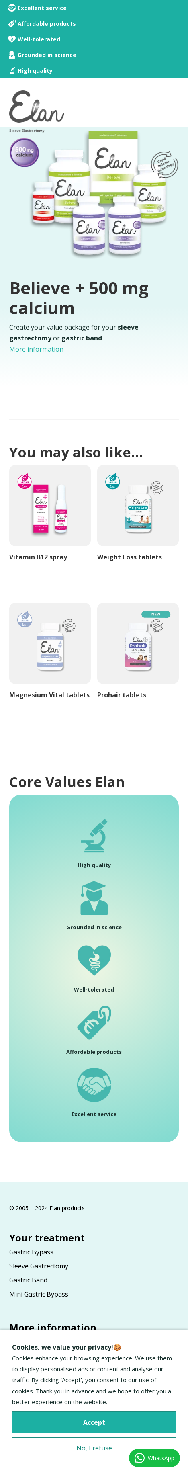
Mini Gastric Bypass (38, 1294)
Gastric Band (28, 1280)
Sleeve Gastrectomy (38, 1266)
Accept (94, 1422)
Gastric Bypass (31, 1252)
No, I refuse (94, 1448)
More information (36, 349)
